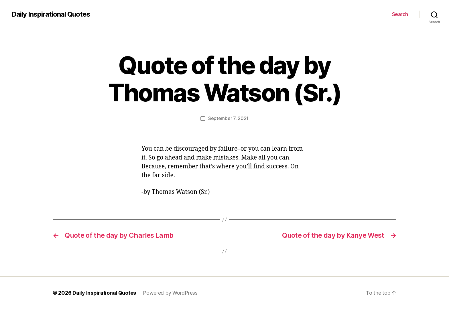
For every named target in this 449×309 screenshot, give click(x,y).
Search (400, 14)
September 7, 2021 (228, 118)
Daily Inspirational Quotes (50, 14)
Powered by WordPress (170, 293)
